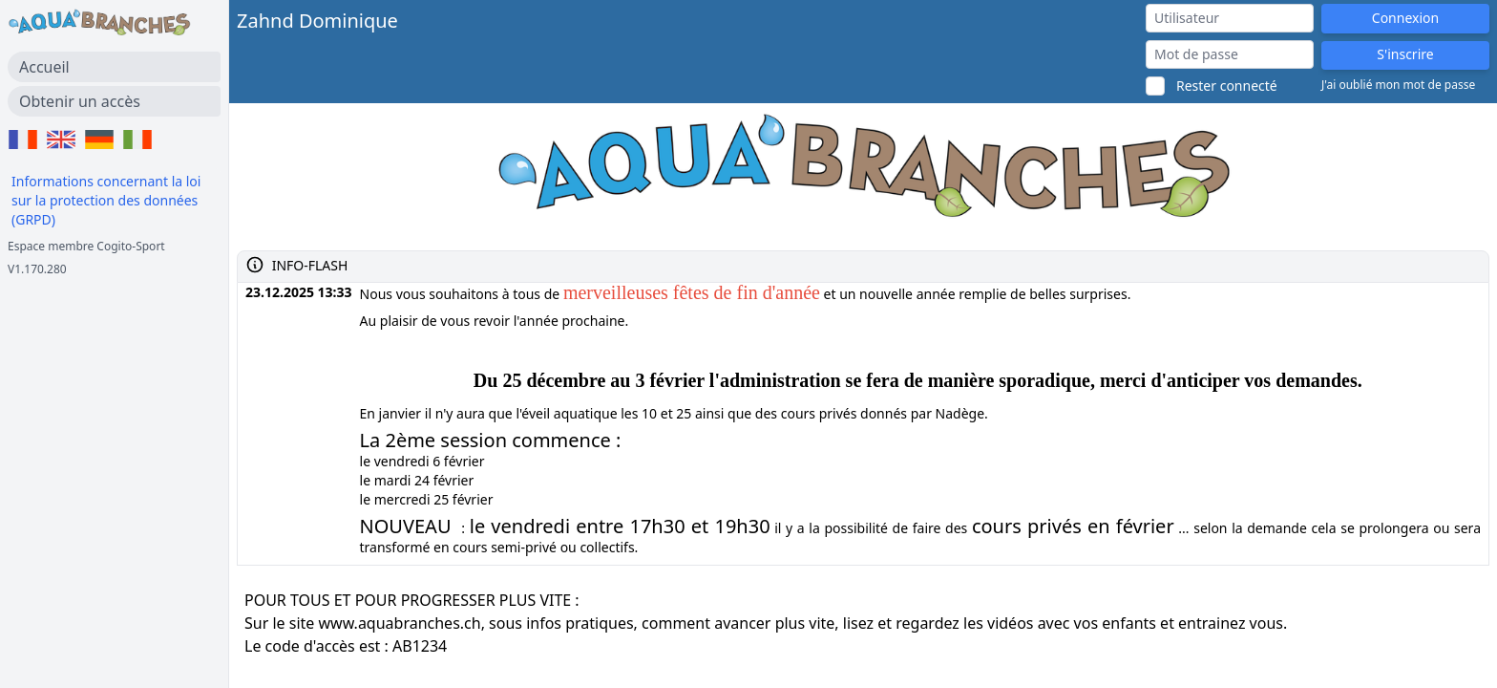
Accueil (44, 66)
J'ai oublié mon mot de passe (1398, 85)
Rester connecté (1226, 85)
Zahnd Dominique (317, 20)
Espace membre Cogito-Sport (86, 246)
